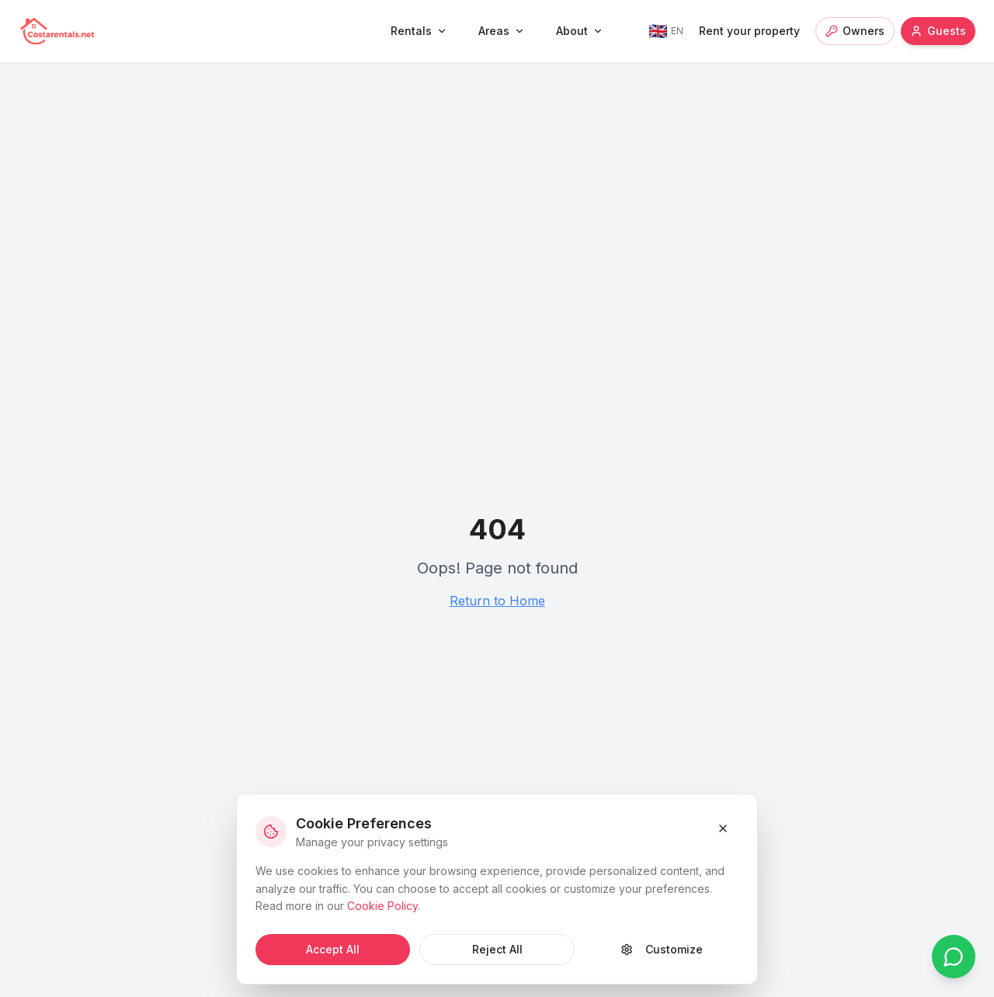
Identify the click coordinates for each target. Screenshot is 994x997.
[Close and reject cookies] (723, 828)
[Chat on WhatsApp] (953, 956)
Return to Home (497, 600)
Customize (661, 949)
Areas (501, 30)
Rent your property (749, 30)
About (579, 30)
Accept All (333, 949)
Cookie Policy (382, 905)
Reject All (497, 949)
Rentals (419, 30)
